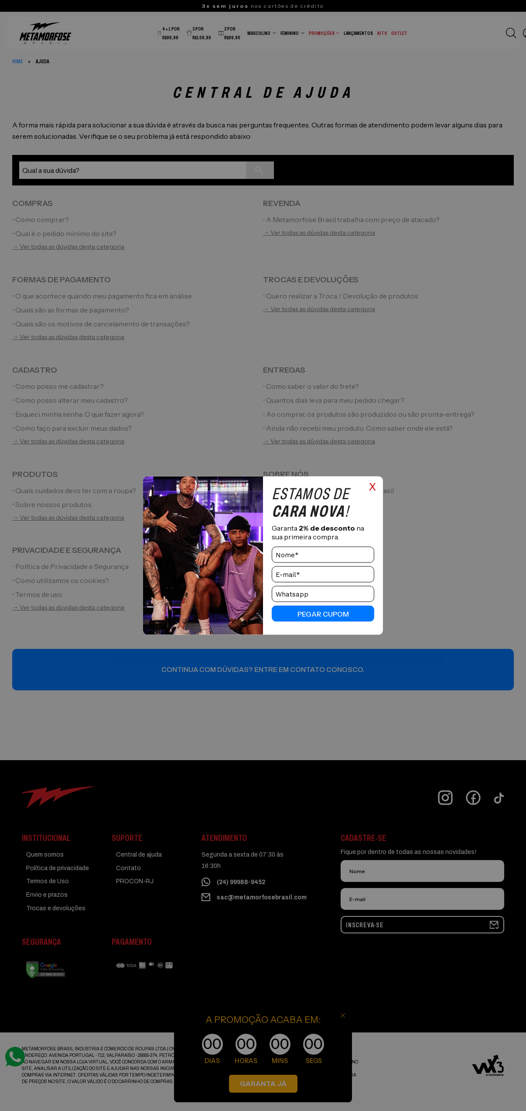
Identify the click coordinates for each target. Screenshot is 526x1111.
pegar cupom (323, 613)
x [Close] (372, 486)
